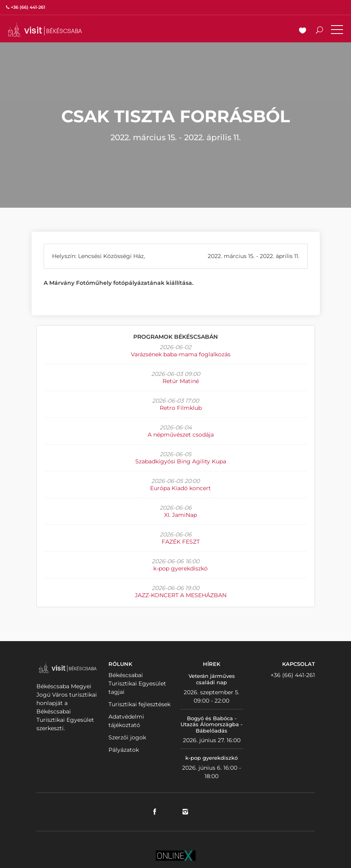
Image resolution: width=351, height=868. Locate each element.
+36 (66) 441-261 (293, 675)
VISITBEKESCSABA (45, 29)
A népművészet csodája (181, 434)
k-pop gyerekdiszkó (180, 568)
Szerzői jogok (127, 737)
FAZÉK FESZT (181, 541)
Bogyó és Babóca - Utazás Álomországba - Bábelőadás (212, 724)
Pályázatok (123, 749)
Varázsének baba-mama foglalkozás (181, 354)
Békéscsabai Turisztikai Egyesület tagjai (137, 683)
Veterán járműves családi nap (212, 679)
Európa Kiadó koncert (180, 488)
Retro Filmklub (181, 407)
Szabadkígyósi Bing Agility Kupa (180, 461)
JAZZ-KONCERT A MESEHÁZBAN (181, 595)
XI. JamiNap (180, 514)
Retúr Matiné (180, 381)
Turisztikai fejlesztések (139, 704)
